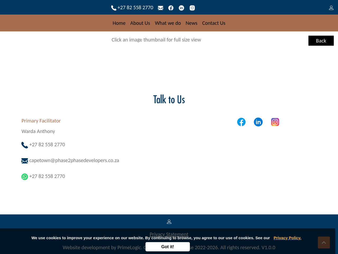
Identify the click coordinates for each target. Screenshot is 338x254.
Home (118, 23)
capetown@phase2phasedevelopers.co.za (70, 160)
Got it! (167, 246)
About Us (140, 23)
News (192, 23)
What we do (168, 23)
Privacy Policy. (287, 238)
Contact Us (214, 23)
